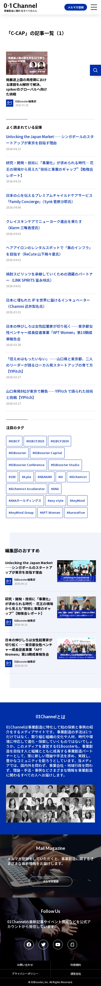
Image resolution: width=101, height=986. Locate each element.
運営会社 (75, 973)
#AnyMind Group (21, 512)
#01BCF (14, 441)
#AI (60, 476)
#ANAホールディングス (25, 500)
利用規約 (75, 965)
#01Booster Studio (65, 464)
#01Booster (17, 452)
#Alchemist (78, 476)
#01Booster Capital (47, 452)
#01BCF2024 (59, 441)
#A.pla (26, 476)
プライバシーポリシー (25, 973)
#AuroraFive (76, 512)
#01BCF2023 (35, 441)
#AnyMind (77, 500)
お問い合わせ (25, 965)
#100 (12, 476)
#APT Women (50, 512)
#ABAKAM (45, 476)
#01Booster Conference (26, 464)
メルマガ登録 (76, 7)
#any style (55, 500)
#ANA (55, 488)
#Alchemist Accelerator (27, 488)
